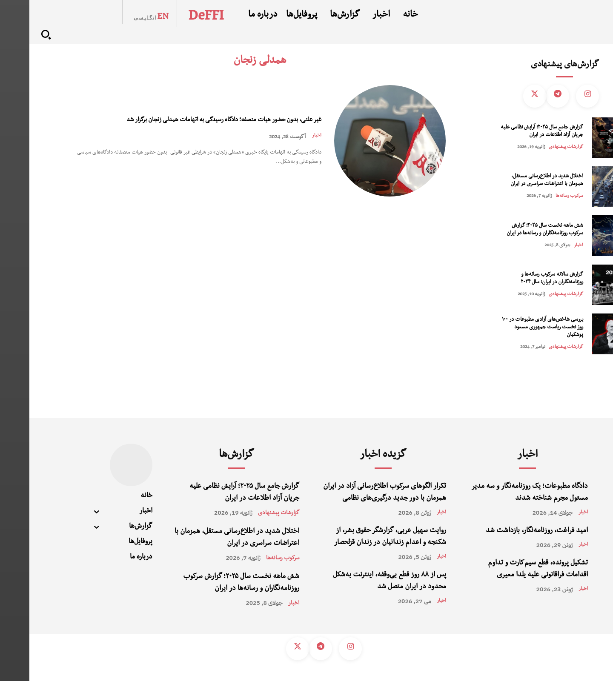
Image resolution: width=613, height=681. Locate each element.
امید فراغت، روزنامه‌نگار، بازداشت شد (507, 531)
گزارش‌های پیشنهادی (535, 65)
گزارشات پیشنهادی (536, 147)
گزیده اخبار (353, 455)
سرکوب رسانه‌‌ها (540, 196)
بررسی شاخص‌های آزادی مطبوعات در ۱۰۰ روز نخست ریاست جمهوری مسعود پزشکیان (513, 328)
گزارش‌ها (206, 455)
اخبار (287, 143)
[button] (16, 34)
